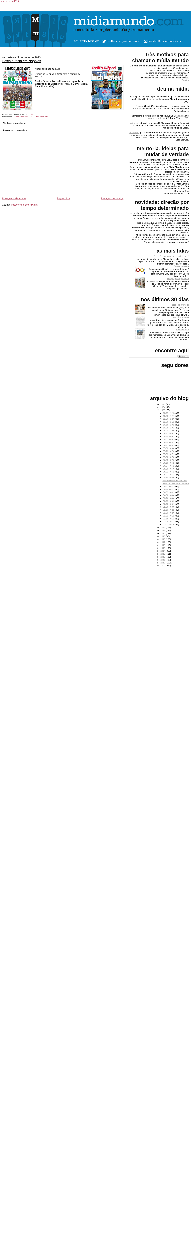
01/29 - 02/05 (169, 513)
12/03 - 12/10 (169, 416)
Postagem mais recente (14, 198)
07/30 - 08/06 (169, 448)
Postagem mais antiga (112, 198)
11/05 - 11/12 (169, 422)
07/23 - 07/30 (169, 451)
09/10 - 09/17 (169, 436)
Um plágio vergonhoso (178, 278)
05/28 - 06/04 (169, 469)
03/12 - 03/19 (169, 504)
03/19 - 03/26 (169, 501)
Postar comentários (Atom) (24, 205)
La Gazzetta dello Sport (39, 116)
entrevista (180, 116)
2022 (163, 527)
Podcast (139, 106)
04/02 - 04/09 (169, 495)
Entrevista (134, 132)
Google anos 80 (181, 266)
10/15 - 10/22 (169, 425)
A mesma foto (182, 329)
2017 (163, 542)
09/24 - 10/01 (169, 430)
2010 (163, 562)
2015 (163, 548)
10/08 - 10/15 (169, 427)
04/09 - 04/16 (169, 492)
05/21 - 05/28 (169, 471)
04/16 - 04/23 (169, 489)
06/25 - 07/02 (169, 460)
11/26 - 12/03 (169, 419)
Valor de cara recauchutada (176, 483)
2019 (163, 536)
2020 (163, 533)
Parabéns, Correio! (180, 305)
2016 (163, 545)
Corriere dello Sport (21, 116)
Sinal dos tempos (180, 317)
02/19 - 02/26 (169, 510)
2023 (163, 410)
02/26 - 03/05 (169, 507)
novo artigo (157, 99)
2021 (163, 530)
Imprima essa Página (10, 1)
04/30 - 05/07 (169, 477)
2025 (163, 404)
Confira (185, 80)
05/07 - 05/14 (169, 474)
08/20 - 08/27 (169, 442)
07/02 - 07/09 (169, 457)
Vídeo (132, 123)
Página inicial (63, 198)
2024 (163, 407)
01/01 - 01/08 (169, 524)
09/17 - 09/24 (169, 433)
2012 (163, 557)
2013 (163, 554)
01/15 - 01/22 (169, 518)
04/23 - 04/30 (169, 486)
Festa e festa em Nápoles (21, 61)
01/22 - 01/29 (169, 516)
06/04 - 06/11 (169, 466)
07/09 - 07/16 (169, 454)
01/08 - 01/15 (169, 521)
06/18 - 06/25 (169, 463)
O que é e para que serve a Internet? (171, 256)
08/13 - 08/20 (169, 445)
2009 (163, 565)
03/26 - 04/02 (169, 498)
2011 (163, 560)
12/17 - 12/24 (169, 413)
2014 (163, 551)
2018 (163, 539)
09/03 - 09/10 (169, 439)
